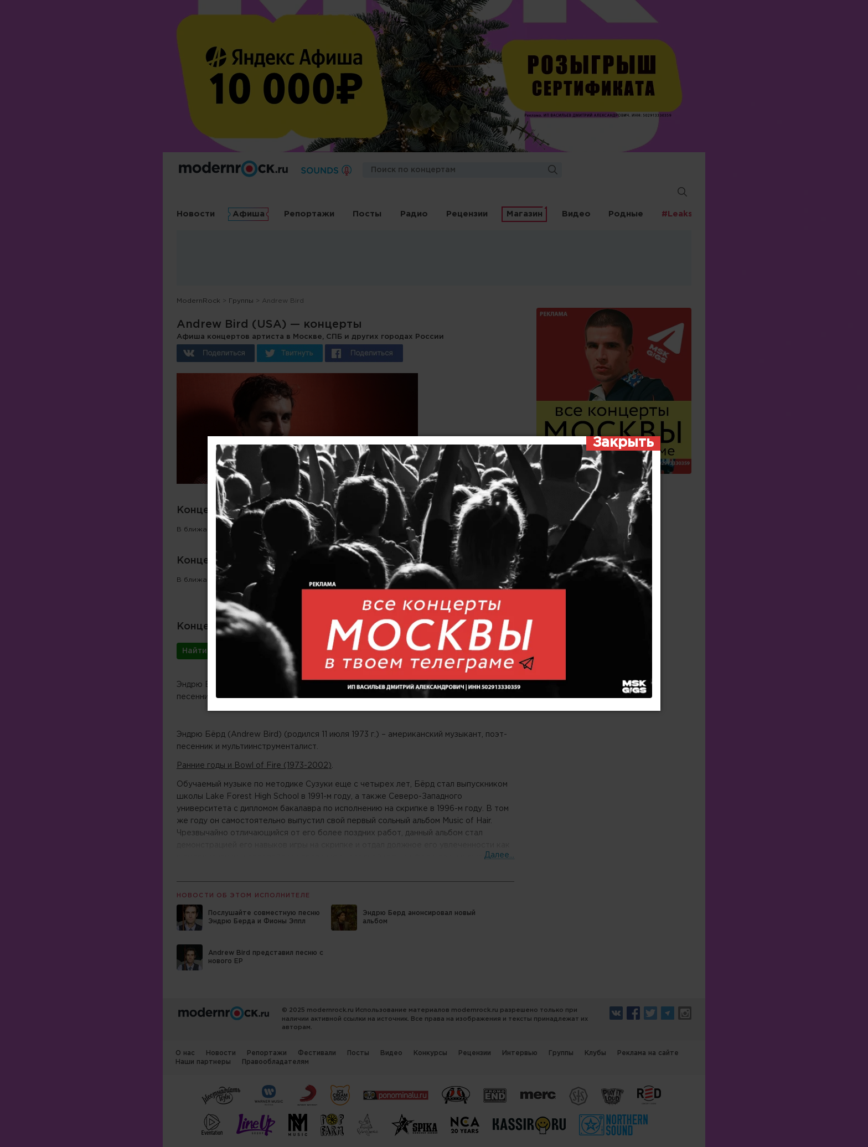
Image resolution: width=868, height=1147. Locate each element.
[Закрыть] (623, 443)
